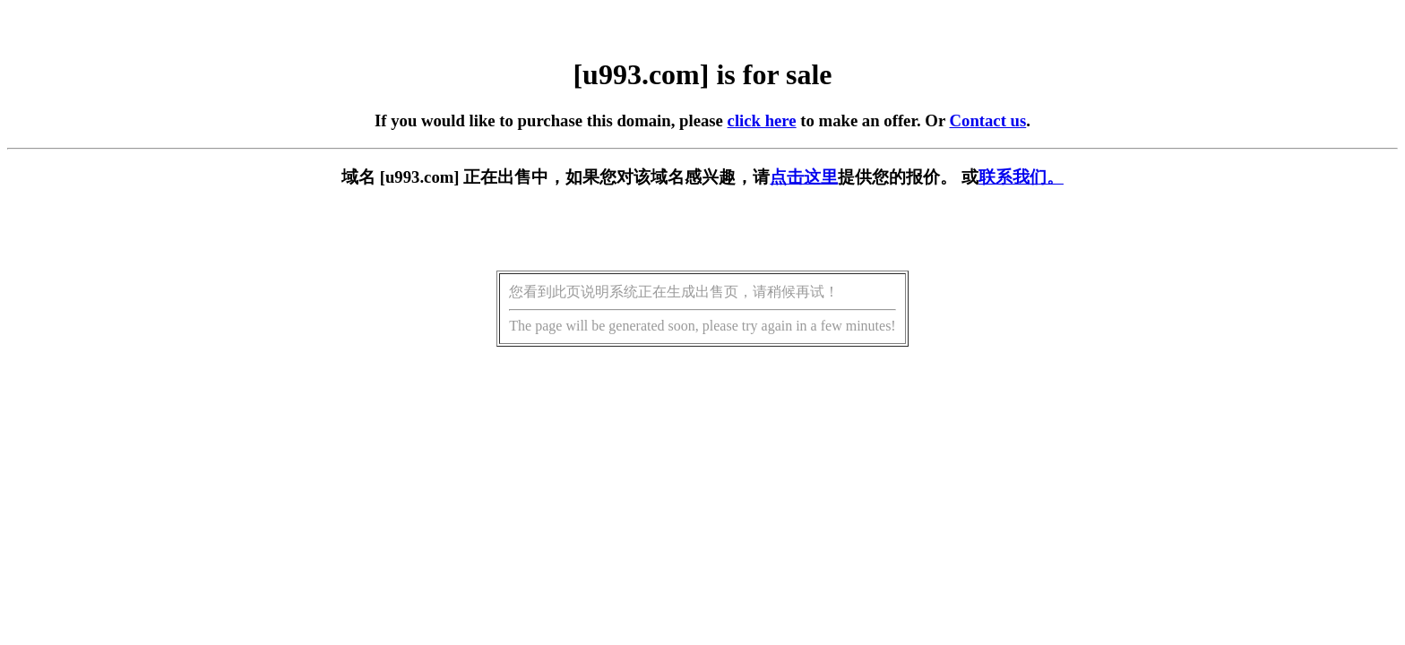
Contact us (988, 120)
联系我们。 (1021, 177)
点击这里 (804, 177)
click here (762, 120)
